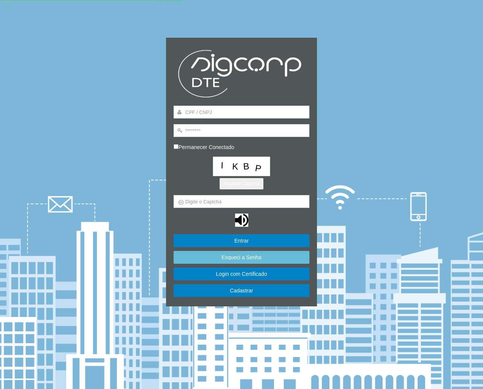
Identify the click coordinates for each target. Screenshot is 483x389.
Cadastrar (241, 292)
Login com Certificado (242, 275)
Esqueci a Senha (242, 258)
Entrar (241, 241)
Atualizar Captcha (242, 183)
